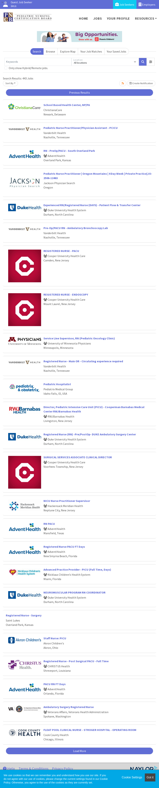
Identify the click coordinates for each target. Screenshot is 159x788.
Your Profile (118, 18)
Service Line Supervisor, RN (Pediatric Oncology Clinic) (79, 338)
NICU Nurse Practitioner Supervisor (66, 501)
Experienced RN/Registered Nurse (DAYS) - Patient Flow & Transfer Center (91, 205)
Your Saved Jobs (116, 51)
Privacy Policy (62, 768)
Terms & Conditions (33, 768)
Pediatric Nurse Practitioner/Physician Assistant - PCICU (80, 128)
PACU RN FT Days (54, 684)
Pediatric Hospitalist (57, 384)
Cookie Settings (132, 777)
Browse (50, 51)
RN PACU (49, 524)
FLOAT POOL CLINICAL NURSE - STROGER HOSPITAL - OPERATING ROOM (89, 730)
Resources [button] (144, 18)
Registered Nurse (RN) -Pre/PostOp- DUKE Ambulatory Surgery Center (89, 434)
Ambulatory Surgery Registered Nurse (68, 707)
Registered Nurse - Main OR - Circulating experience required (83, 361)
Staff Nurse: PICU (54, 638)
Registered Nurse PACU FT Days (64, 546)
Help (9, 768)
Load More (79, 751)
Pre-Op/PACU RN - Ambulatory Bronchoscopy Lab (75, 228)
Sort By (9, 83)
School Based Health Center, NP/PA (66, 105)
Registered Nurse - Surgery (23, 615)
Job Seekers (124, 4)
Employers (147, 4)
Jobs (97, 18)
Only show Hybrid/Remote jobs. (28, 68)
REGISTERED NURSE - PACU (61, 251)
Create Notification (141, 83)
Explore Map (67, 51)
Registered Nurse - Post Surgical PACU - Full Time (76, 661)
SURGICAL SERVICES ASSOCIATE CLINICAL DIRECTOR (77, 457)
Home (83, 18)
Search (37, 51)
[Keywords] (37, 62)
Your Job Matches (91, 51)
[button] (151, 62)
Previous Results (79, 92)
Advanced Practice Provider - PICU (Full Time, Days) (77, 569)
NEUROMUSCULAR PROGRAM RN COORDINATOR (74, 592)
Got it (150, 777)
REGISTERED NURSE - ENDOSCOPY (65, 294)
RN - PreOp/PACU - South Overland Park (69, 151)
